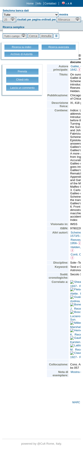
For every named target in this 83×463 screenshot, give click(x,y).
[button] (9, 19)
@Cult (41, 443)
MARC (76, 402)
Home (30, 3)
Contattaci (50, 3)
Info (39, 3)
